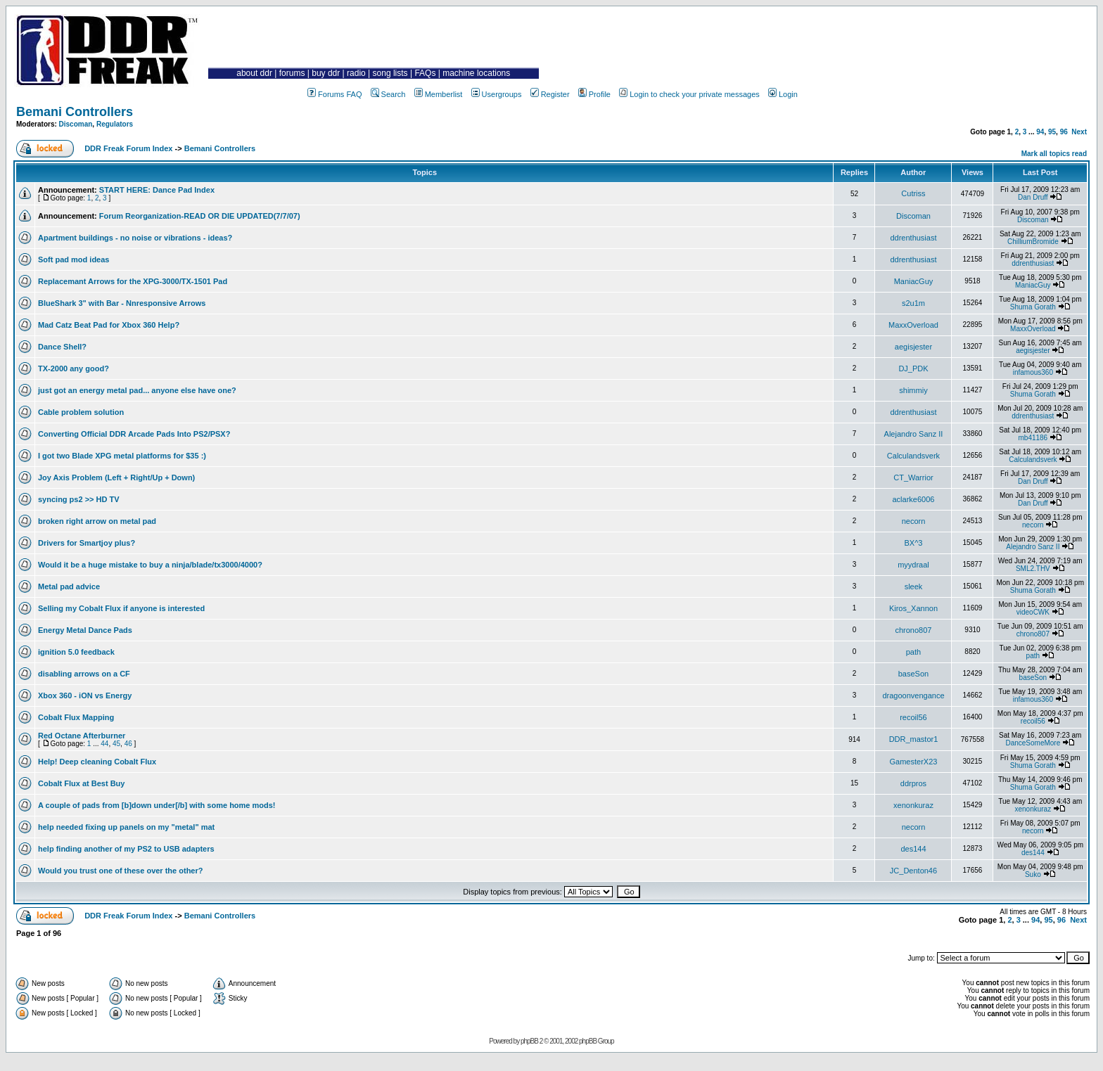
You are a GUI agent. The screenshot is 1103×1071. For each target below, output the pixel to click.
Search (388, 94)
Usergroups (496, 94)
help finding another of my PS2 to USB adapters (126, 849)
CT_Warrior (913, 477)
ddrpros (913, 783)
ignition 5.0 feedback (76, 652)
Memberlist (438, 94)
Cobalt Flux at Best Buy (81, 783)
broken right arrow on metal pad (97, 521)
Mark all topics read (1054, 154)
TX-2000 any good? (73, 368)
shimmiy (913, 390)
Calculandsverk (913, 455)
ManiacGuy (913, 281)
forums (292, 73)
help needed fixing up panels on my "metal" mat (126, 827)
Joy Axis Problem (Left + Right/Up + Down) (116, 477)
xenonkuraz (913, 805)
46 (128, 744)
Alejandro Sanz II (913, 434)
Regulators (114, 124)
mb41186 (1032, 438)
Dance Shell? (62, 346)
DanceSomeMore (1032, 743)
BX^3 (913, 543)
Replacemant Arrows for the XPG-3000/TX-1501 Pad (132, 281)
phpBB (529, 1041)
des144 (913, 849)
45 (116, 744)
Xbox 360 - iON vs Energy (85, 695)
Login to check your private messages (689, 94)
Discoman (76, 124)
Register (550, 94)
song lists (390, 73)
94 (1040, 132)
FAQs (424, 73)
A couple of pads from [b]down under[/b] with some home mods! (157, 805)
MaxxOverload (913, 325)
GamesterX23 (914, 761)
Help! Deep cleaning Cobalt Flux (97, 761)
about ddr (254, 73)
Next (1079, 132)
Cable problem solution (81, 412)
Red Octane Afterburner (81, 735)
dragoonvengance (913, 695)
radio (356, 73)
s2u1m (913, 303)
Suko (1033, 874)
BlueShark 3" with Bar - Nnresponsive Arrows (121, 303)
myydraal (913, 564)
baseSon (913, 673)
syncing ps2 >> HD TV (79, 499)
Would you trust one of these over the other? (120, 870)
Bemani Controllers (74, 112)
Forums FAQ (334, 94)
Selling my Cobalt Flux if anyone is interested (121, 608)
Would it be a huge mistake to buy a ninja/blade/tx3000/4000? (150, 564)
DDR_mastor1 (913, 739)
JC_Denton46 (913, 870)
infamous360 (1033, 372)
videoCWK (1033, 612)
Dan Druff (1033, 197)
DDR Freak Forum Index (128, 148)
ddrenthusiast (913, 237)
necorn (914, 521)
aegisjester (913, 346)
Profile (594, 94)
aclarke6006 (914, 499)
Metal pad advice (69, 586)
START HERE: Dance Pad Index (157, 190)
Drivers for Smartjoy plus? (86, 543)
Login (783, 94)
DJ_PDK (913, 368)
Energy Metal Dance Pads (85, 630)
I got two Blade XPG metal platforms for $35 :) (122, 455)
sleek (914, 586)
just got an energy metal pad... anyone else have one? (137, 390)
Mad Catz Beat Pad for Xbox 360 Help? (108, 325)
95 (1052, 132)
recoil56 (913, 717)
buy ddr (326, 73)
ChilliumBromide (1033, 241)
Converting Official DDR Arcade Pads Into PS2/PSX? (134, 434)
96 (1064, 132)
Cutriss (913, 193)
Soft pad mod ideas (73, 259)
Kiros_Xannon (913, 608)
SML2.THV (1033, 568)
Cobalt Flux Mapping (76, 717)
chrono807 (913, 630)
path (913, 652)
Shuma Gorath (1033, 307)
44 (104, 744)
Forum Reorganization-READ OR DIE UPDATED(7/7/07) (199, 216)
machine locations (476, 73)
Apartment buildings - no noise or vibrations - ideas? (135, 237)
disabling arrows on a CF (84, 673)
